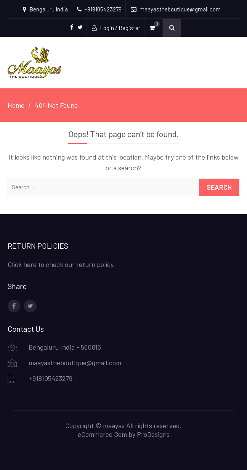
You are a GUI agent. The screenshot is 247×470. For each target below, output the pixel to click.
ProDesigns (153, 434)
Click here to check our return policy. (61, 264)
